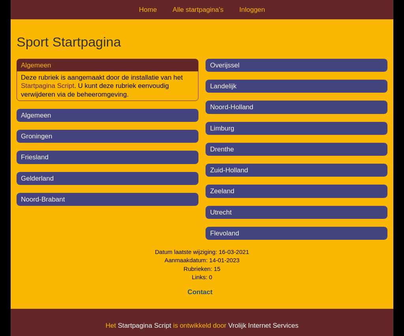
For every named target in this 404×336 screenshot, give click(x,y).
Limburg (222, 128)
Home (148, 9)
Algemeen (36, 115)
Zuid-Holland (229, 170)
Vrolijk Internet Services (263, 325)
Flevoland (224, 233)
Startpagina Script (47, 86)
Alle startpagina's (198, 9)
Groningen (36, 136)
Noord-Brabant (43, 199)
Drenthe (222, 149)
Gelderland (37, 178)
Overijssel (224, 65)
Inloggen (252, 9)
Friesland (35, 157)
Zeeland (222, 191)
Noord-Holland (231, 107)
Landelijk (223, 86)
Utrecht (221, 212)
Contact (199, 292)
